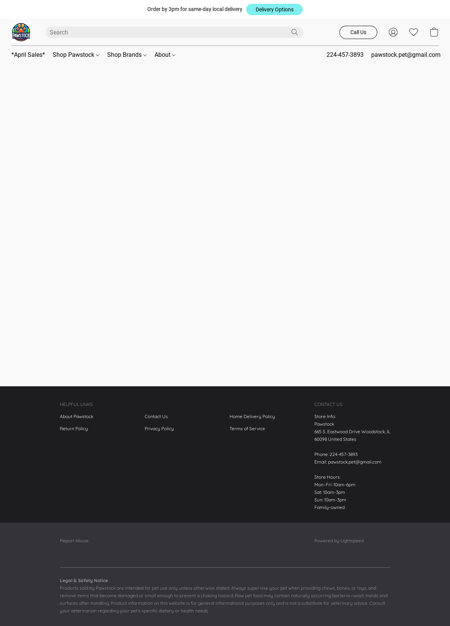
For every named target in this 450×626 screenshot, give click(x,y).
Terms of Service (247, 428)
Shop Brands (127, 54)
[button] (274, 9)
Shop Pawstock (76, 54)
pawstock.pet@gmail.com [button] (406, 54)
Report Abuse (74, 540)
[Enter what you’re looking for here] (174, 32)
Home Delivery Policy (252, 416)
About (165, 54)
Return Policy (74, 428)
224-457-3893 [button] (345, 54)
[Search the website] (294, 32)
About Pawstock (76, 416)
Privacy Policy (159, 428)
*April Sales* (28, 54)
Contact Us (156, 416)
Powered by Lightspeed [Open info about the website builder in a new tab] (339, 540)
